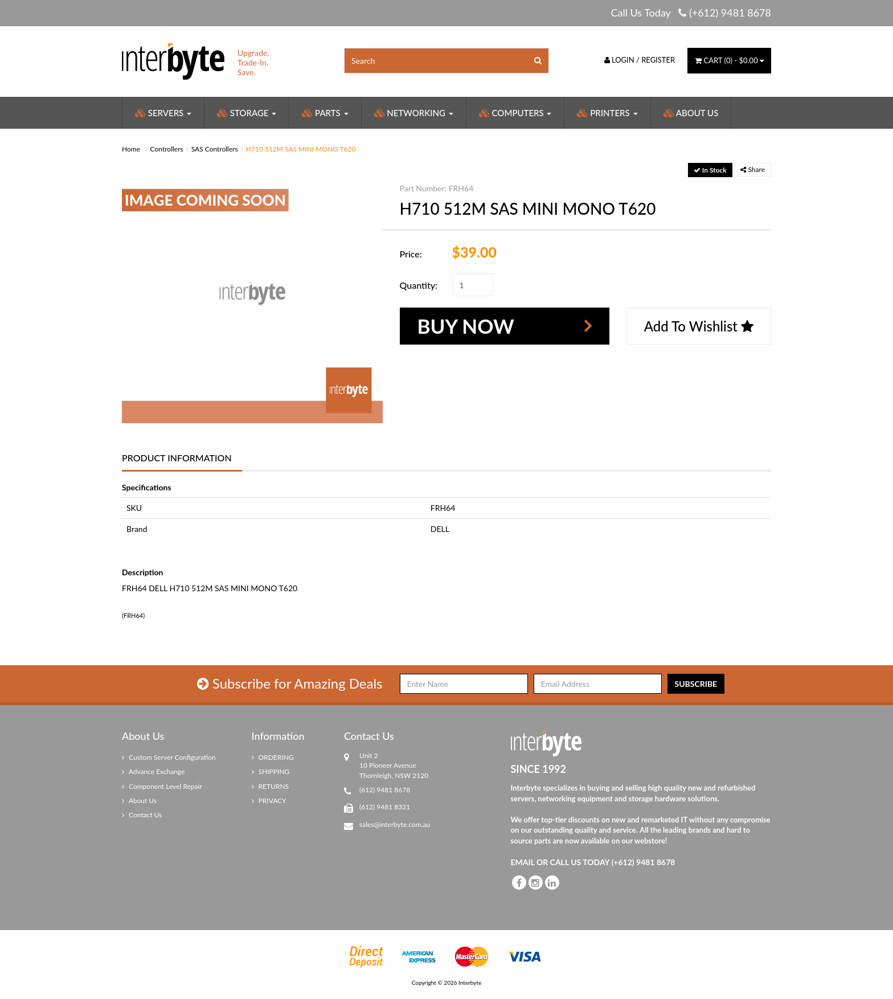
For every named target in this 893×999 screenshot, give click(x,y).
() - (729, 60)
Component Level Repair (162, 786)
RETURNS (270, 786)
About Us (691, 113)
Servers (163, 113)
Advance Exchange (153, 771)
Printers (607, 113)
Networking (413, 113)
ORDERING (273, 757)
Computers (515, 113)
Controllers (166, 149)
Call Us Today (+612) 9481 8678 (691, 12)
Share (752, 169)
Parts (325, 113)
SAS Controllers (214, 149)
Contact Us (142, 814)
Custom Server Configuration (169, 757)
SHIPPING (271, 771)
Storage (246, 113)
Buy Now (465, 326)
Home (131, 149)
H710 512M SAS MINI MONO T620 (301, 149)
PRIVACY (269, 800)
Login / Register (639, 59)
